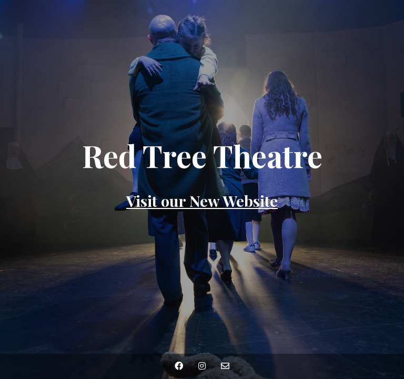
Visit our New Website (202, 201)
